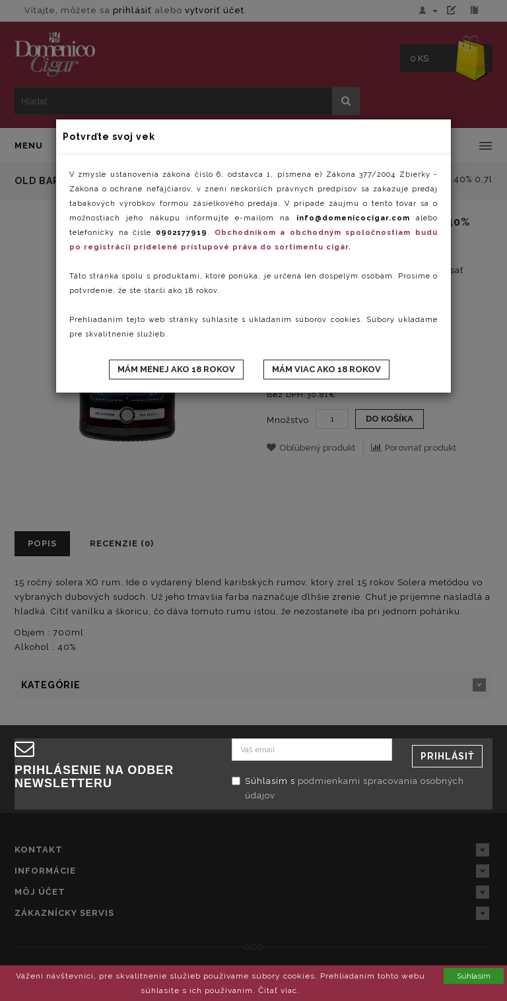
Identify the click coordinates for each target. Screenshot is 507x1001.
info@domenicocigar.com (353, 218)
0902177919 (181, 232)
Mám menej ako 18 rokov (176, 369)
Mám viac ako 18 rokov (326, 369)
